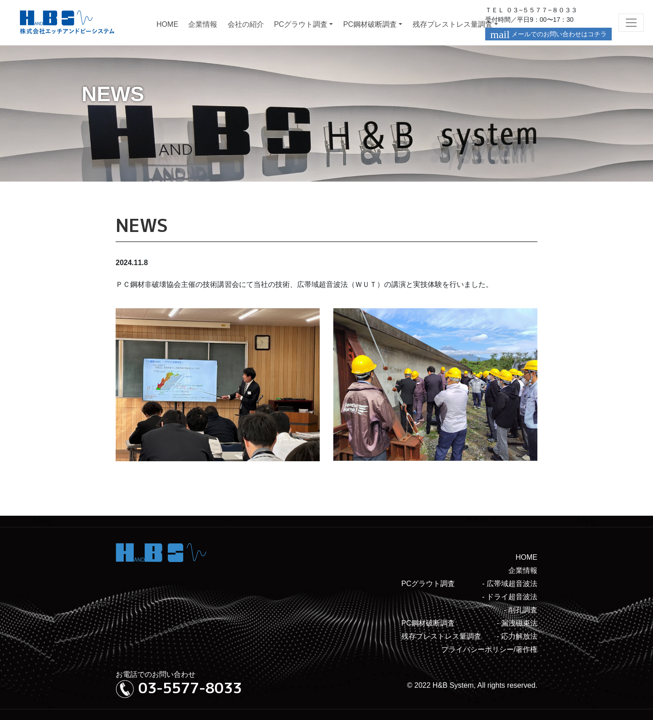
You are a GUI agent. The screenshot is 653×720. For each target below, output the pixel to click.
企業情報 (202, 24)
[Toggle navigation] (631, 23)
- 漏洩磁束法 (517, 623)
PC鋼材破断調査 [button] (370, 24)
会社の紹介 (246, 24)
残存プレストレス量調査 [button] (452, 24)
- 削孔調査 (520, 610)
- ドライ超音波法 (509, 597)
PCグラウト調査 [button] (300, 24)
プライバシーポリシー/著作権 (489, 649)
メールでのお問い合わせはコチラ (548, 34)
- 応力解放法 (517, 636)
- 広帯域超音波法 (509, 583)
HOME (167, 24)
